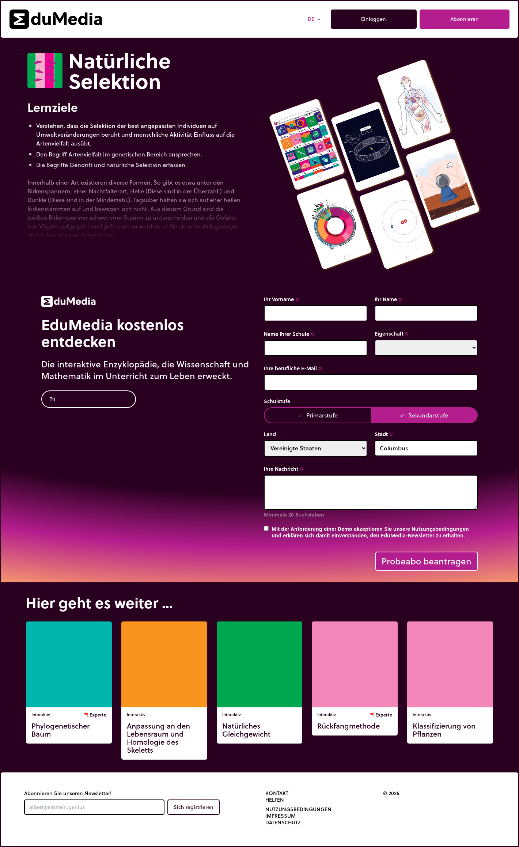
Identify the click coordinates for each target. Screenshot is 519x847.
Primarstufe (318, 415)
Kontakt (276, 793)
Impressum (280, 816)
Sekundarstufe (423, 415)
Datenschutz (283, 822)
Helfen (274, 799)
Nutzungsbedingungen (298, 809)
